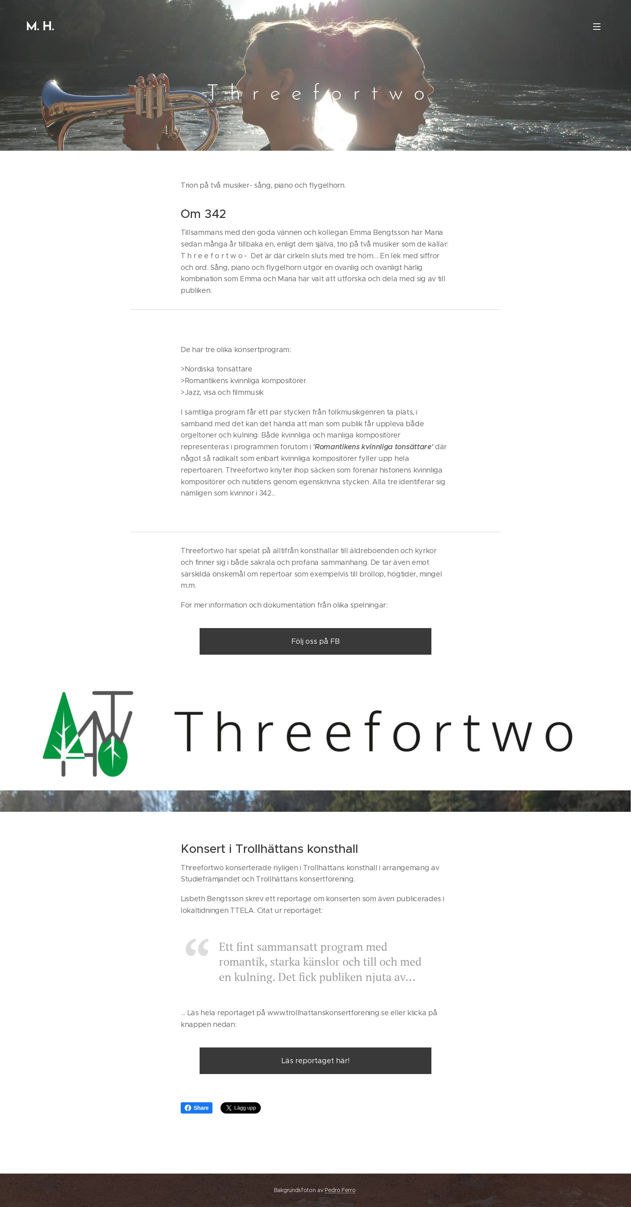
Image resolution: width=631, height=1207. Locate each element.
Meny (596, 26)
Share (196, 1108)
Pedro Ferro (340, 1190)
